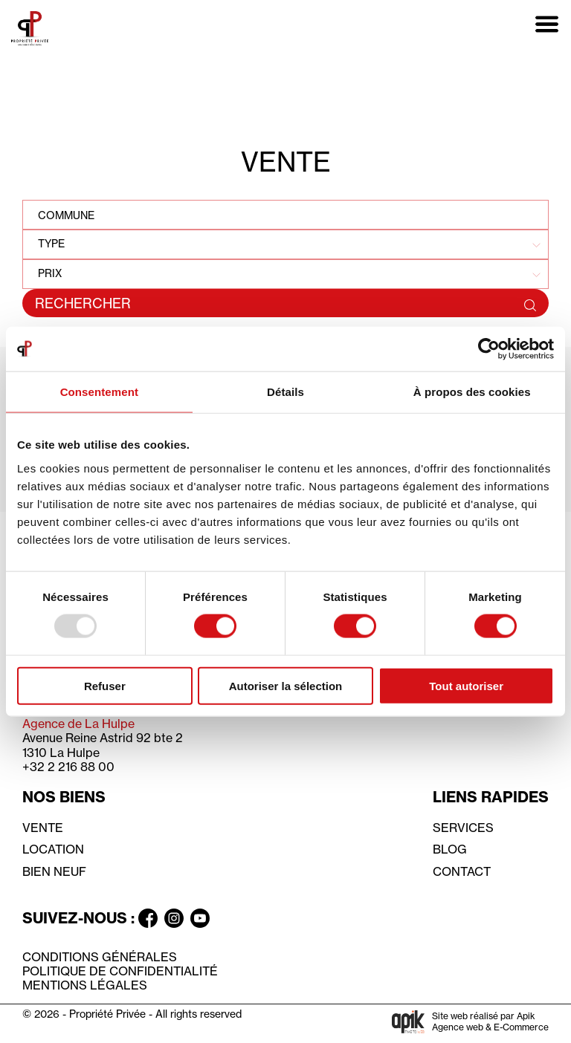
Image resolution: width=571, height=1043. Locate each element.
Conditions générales (99, 956)
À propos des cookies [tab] (472, 392)
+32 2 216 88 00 (68, 766)
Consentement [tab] (99, 392)
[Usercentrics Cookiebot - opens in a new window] (489, 349)
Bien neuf (54, 871)
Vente (42, 827)
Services (463, 827)
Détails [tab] (285, 392)
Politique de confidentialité (120, 971)
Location (53, 849)
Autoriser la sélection (286, 685)
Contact (462, 871)
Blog (450, 849)
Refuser (105, 685)
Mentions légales (84, 985)
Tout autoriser (466, 685)
